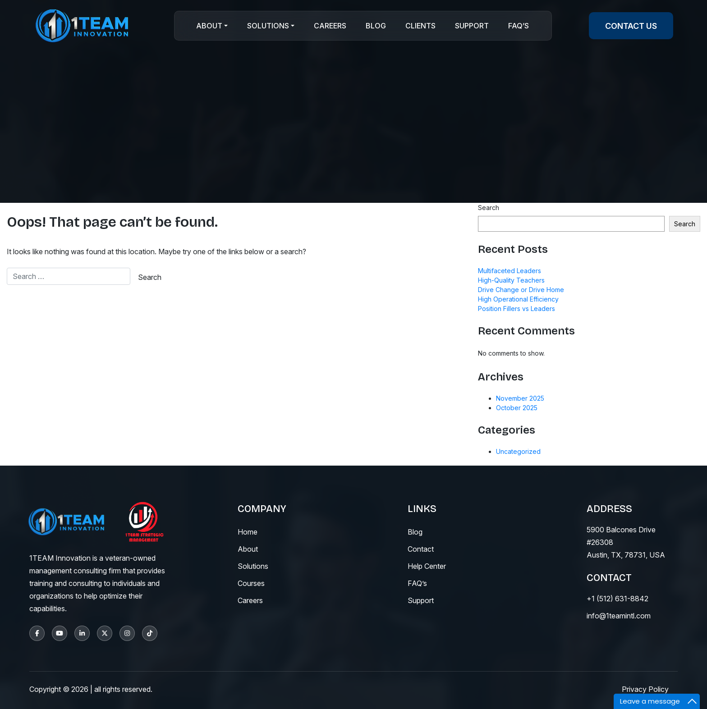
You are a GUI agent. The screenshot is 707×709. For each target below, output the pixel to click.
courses (251, 583)
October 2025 (516, 408)
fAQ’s (417, 583)
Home (247, 531)
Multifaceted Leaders (509, 270)
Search (488, 207)
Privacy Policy (645, 689)
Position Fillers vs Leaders (516, 308)
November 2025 (520, 398)
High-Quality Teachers (511, 280)
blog (415, 531)
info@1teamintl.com (619, 615)
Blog (376, 25)
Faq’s (518, 25)
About (209, 25)
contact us (631, 26)
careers (250, 600)
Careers (330, 25)
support (421, 600)
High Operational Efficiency (518, 299)
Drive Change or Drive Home (521, 289)
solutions (253, 566)
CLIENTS (420, 25)
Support (472, 25)
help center (427, 566)
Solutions (268, 25)
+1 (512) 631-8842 (617, 598)
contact (421, 548)
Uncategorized (518, 451)
